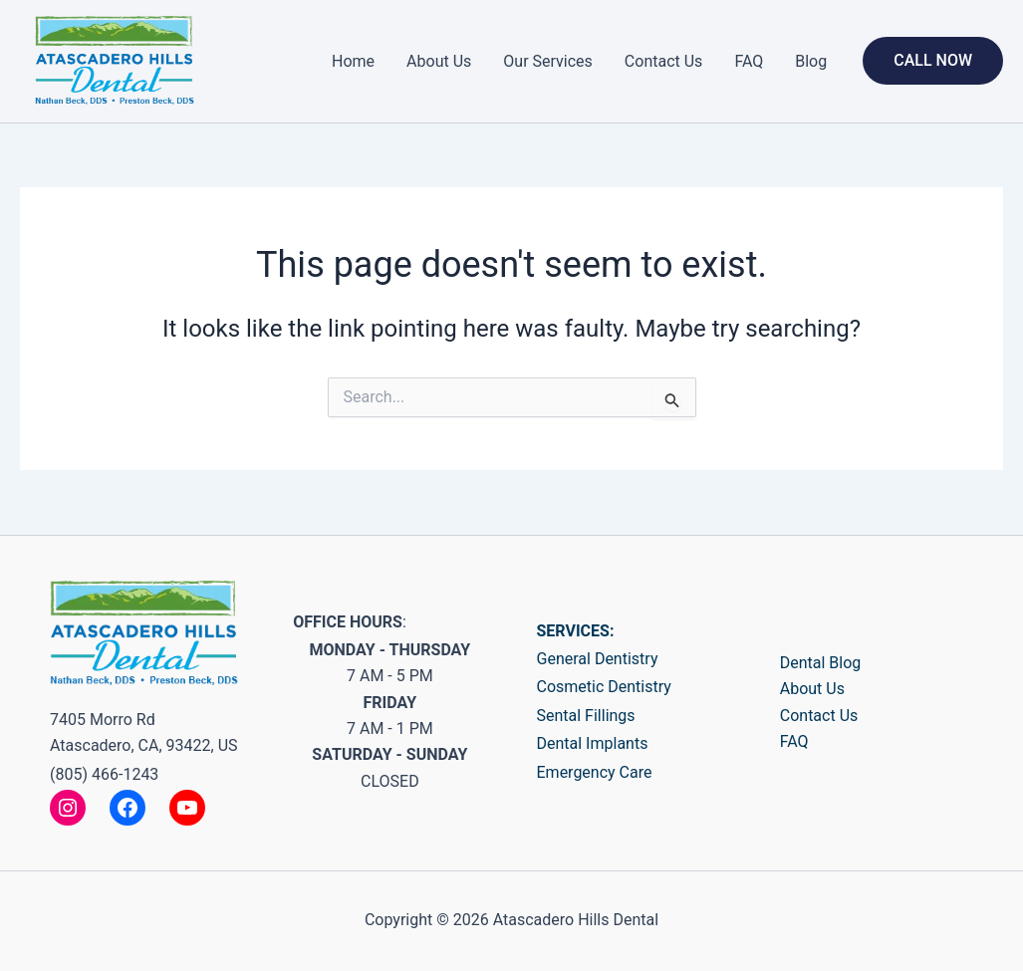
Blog (811, 61)
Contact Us (664, 61)
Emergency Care (594, 772)
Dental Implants (592, 743)
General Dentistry (597, 658)
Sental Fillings (586, 715)
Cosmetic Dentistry (604, 686)
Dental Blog (821, 662)
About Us (438, 61)
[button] (933, 61)
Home (353, 61)
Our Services (548, 61)
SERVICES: (576, 630)
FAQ (748, 61)
